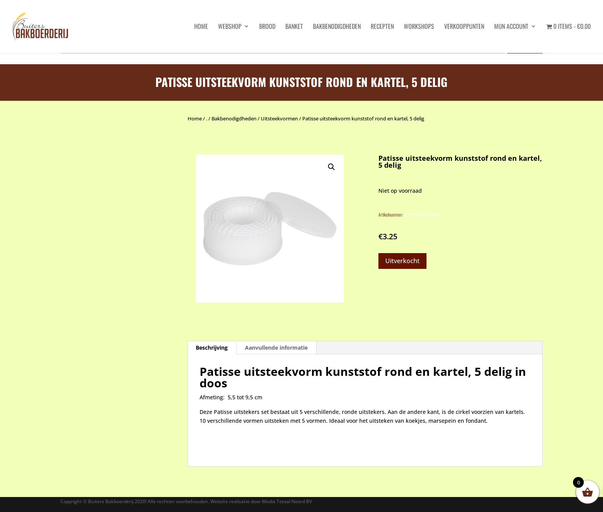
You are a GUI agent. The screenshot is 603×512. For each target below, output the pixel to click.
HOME (201, 27)
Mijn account (511, 27)
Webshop (230, 27)
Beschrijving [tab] (212, 347)
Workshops (419, 27)
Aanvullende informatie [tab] (276, 347)
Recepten (382, 27)
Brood (267, 27)
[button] (331, 167)
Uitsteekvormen (279, 118)
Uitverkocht (402, 261)
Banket (294, 27)
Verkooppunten (464, 27)
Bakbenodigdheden (337, 27)
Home (195, 118)
